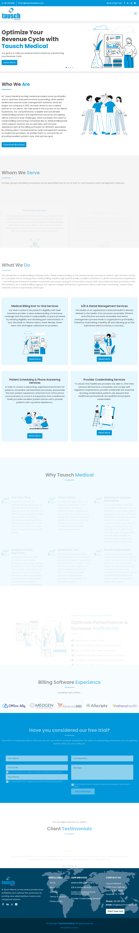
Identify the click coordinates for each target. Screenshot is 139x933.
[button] (66, 67)
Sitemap (54, 892)
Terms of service (58, 897)
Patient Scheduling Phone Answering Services (83, 893)
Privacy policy (56, 901)
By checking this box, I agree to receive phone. (36, 788)
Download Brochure (14, 147)
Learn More (9, 62)
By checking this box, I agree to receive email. (35, 779)
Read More (35, 359)
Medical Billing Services (82, 883)
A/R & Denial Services (81, 887)
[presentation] (26, 795)
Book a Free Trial (114, 3)
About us (54, 887)
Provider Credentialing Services (85, 898)
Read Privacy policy (54, 779)
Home (53, 883)
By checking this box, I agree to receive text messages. (102, 792)
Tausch (75, 927)
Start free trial (115, 911)
